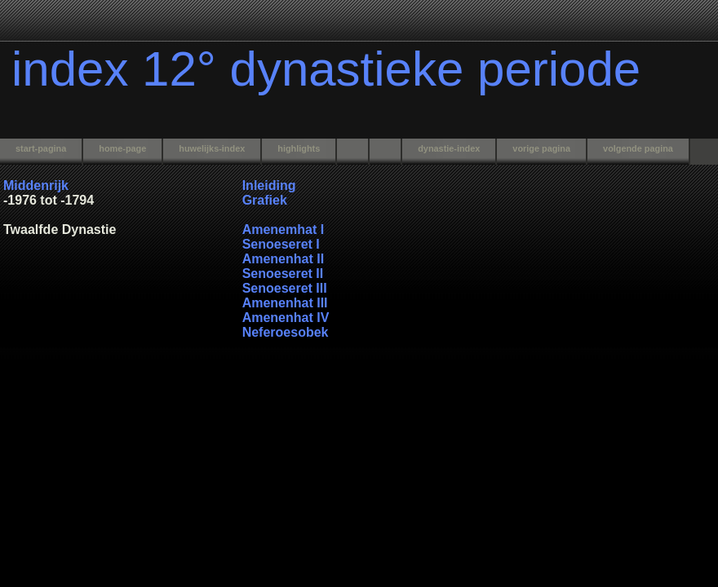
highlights (298, 148)
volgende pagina (638, 148)
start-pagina (41, 148)
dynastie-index (449, 148)
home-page (122, 148)
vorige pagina (541, 148)
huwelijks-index (212, 148)
